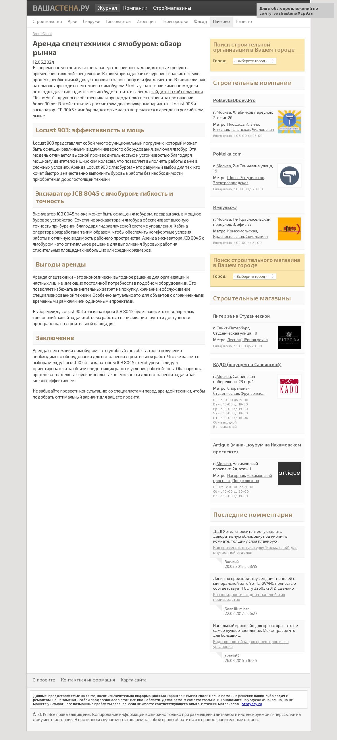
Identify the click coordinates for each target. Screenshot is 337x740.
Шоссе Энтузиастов (245, 177)
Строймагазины (172, 8)
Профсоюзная (245, 480)
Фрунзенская (253, 393)
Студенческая (226, 393)
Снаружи (91, 21)
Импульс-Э (225, 207)
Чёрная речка (255, 339)
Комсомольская (242, 230)
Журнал (107, 8)
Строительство (47, 21)
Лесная (234, 339)
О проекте (44, 679)
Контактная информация (88, 679)
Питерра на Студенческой (241, 315)
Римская (221, 129)
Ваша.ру (61, 7)
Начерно (221, 21)
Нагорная (236, 475)
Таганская (240, 129)
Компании (135, 8)
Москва (224, 112)
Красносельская (228, 236)
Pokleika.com (227, 153)
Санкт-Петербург (233, 327)
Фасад (200, 21)
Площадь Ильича (243, 124)
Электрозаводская (231, 182)
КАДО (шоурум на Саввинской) (247, 364)
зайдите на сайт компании (177, 91)
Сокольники (257, 236)
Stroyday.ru (252, 704)
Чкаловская (263, 129)
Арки (72, 21)
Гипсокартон (118, 21)
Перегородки (174, 21)
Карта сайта (134, 679)
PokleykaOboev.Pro (234, 100)
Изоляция (146, 21)
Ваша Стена (42, 34)
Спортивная (238, 388)
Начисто (244, 21)
